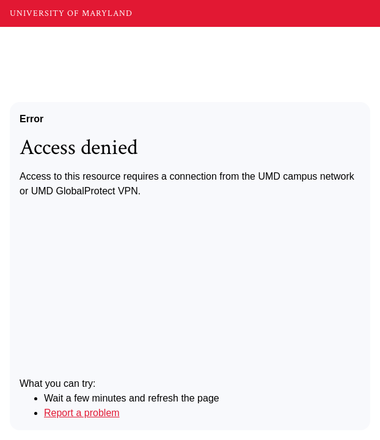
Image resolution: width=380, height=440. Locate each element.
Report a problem (82, 413)
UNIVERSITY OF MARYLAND (71, 13)
